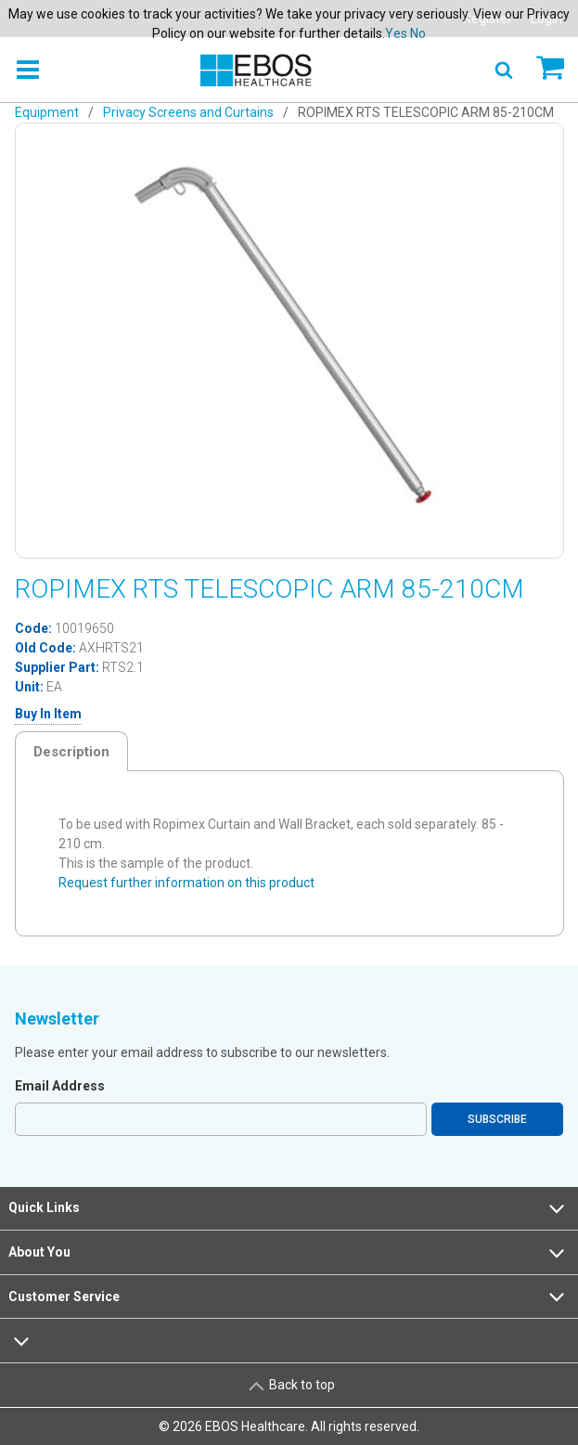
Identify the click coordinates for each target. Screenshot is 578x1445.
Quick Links (288, 1208)
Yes (396, 33)
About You (288, 1253)
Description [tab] (71, 751)
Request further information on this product (186, 882)
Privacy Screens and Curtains (188, 112)
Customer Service (288, 1297)
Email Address (60, 1085)
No (418, 33)
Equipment (47, 112)
